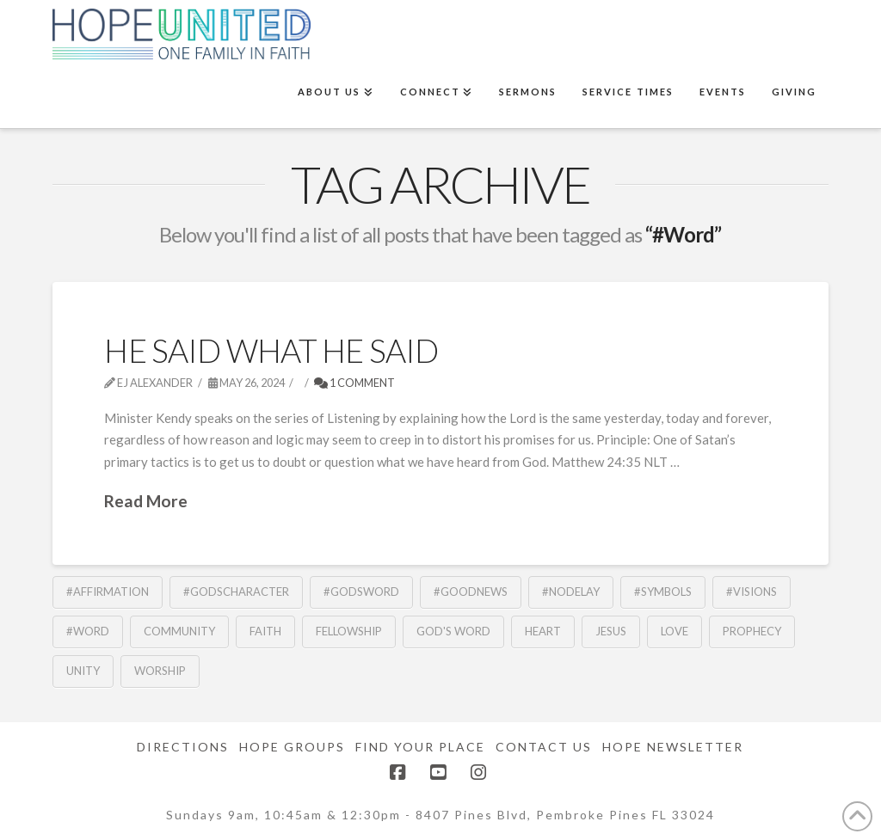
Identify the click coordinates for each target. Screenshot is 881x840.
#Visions (751, 591)
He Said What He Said (271, 350)
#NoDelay (571, 591)
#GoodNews (471, 591)
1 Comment (354, 382)
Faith (265, 631)
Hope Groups (292, 746)
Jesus (610, 631)
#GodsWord (361, 591)
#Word (87, 631)
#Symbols (663, 591)
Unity (83, 671)
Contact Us (544, 746)
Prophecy (752, 631)
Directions (183, 746)
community (179, 631)
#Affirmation (107, 591)
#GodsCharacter (236, 591)
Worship (160, 671)
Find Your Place (420, 746)
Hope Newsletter (672, 746)
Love (674, 631)
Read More (146, 501)
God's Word (453, 631)
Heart (543, 631)
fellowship (349, 631)
